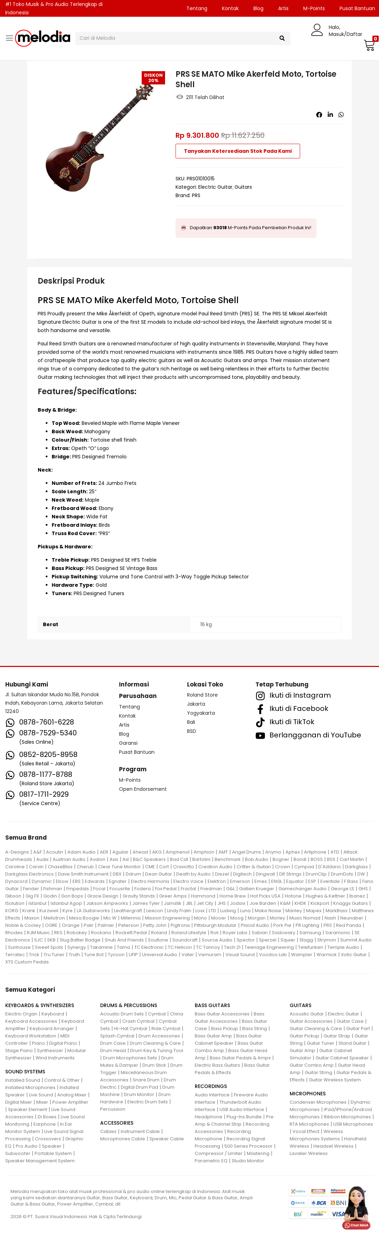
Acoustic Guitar (307, 1014)
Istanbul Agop (66, 903)
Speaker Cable (166, 1138)
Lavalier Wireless (309, 1153)
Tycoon (116, 954)
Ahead (140, 852)
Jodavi (237, 903)
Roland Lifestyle (188, 932)
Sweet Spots (49, 947)
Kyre (67, 910)
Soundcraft (185, 940)
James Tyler (146, 903)
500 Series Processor (248, 1146)
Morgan (257, 918)
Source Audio (217, 940)
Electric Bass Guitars (217, 1065)
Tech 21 (232, 947)
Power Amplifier (70, 1102)
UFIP (133, 954)
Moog (237, 918)
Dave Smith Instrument (83, 874)
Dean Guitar (158, 874)
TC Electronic (149, 947)
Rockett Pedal (131, 932)
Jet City (205, 903)
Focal (99, 888)
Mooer (218, 918)
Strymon (326, 940)
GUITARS (300, 1005)
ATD (334, 852)
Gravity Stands (138, 896)
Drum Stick (154, 1065)
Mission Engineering (167, 918)
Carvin (36, 866)
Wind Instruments (55, 1058)
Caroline (15, 866)
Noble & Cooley (23, 925)
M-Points (314, 8)
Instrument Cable (140, 1131)
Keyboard (53, 1014)
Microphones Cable (122, 1138)
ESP (312, 881)
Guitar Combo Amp (312, 1065)
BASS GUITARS (212, 1005)
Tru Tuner (54, 954)
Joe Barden (263, 903)
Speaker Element (27, 1109)
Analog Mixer (72, 1094)
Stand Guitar (352, 1043)
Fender (31, 888)
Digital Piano (63, 1043)
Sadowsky (283, 932)
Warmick (327, 954)
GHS (363, 888)
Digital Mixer (18, 1102)
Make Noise (268, 910)
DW (361, 874)
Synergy (76, 947)
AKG (157, 852)
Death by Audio (193, 874)
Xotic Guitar (354, 954)
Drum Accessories (159, 1036)
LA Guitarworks (93, 910)
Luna (245, 910)
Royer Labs (235, 932)
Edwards (95, 881)
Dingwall (265, 874)
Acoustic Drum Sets (122, 1014)
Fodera (142, 888)
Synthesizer (50, 1050)
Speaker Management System (40, 1160)
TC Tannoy (208, 947)
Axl (125, 859)
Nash (330, 918)
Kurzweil (48, 910)
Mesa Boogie (84, 918)
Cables (108, 1131)
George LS (342, 888)
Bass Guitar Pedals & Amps (240, 1058)
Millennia (131, 918)
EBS (77, 881)
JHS (221, 903)
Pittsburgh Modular (215, 925)
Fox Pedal (166, 888)
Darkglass (356, 866)
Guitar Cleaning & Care (316, 1028)
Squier (288, 940)
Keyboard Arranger (52, 1028)
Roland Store (202, 694)
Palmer (106, 925)
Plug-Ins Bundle (244, 1116)
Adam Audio (81, 852)
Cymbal (157, 1014)
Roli (214, 932)
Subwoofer (17, 1153)
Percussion (112, 1109)
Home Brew (233, 896)
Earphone (45, 1124)
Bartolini (201, 859)
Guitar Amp (302, 1050)
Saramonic (337, 932)
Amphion (204, 852)
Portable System (53, 1153)
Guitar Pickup (304, 1036)
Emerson (240, 881)
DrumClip (316, 874)
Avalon (97, 859)
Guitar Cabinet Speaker (342, 1058)
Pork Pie (282, 925)
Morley (277, 918)
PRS (196, 195)
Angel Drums (246, 852)
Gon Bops (72, 896)
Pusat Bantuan (137, 752)
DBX (117, 874)
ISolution (14, 903)
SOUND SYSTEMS (25, 1071)
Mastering (258, 1153)
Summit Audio (356, 940)
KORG (11, 910)
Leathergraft (128, 910)
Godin (50, 896)
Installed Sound (22, 1080)
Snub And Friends (124, 940)
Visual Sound (240, 954)
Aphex (292, 852)
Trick (34, 954)
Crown (282, 866)
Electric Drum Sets (147, 1101)
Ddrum (133, 874)
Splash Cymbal (117, 1036)
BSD (191, 731)
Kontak (230, 8)
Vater (187, 954)
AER (104, 852)
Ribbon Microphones (347, 1116)
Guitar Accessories (311, 1021)
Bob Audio (256, 859)
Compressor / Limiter (219, 1153)
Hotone (293, 896)
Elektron (217, 881)
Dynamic (42, 881)
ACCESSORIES (116, 1122)
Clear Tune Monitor (119, 866)
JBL (189, 903)
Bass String (254, 1028)
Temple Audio (343, 947)
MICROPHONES (308, 1093)
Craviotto (183, 866)
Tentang (196, 8)
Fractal (188, 888)
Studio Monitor (248, 1160)
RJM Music (38, 932)
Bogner (281, 859)
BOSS (317, 859)
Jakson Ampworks (107, 903)
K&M (285, 903)
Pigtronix (180, 925)
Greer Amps (173, 896)
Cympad (304, 866)
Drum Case (113, 1043)
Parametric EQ (211, 1160)
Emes (260, 881)
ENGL (276, 881)
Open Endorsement (143, 789)
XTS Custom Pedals (27, 962)
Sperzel (267, 940)
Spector (246, 940)
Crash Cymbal (138, 1021)
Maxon (31, 918)
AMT (223, 852)
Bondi (299, 859)
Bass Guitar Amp (213, 1036)
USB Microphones (353, 1124)
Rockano (101, 932)
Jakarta (196, 703)
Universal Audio (159, 954)
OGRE (51, 925)
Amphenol (178, 852)
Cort (164, 866)
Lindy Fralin (179, 910)
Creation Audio (215, 866)
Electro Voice (188, 881)
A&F (37, 852)
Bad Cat (179, 859)
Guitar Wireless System (335, 1079)
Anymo (273, 852)
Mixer (42, 1102)
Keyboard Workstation (30, 1036)
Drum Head (113, 1050)
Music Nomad (304, 918)
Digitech (242, 874)
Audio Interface (212, 1094)
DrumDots (342, 874)
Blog (258, 8)
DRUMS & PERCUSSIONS (128, 1005)
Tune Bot (94, 954)
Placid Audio (255, 925)
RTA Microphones (309, 1124)
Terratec (15, 954)
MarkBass (337, 910)
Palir (89, 925)
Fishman (52, 888)
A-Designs (17, 852)
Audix (42, 859)
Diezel (222, 874)
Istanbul (37, 903)
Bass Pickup (224, 1028)
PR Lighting (307, 925)
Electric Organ (21, 1014)
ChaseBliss (60, 866)
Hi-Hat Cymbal (130, 1028)
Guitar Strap (337, 1036)
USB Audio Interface (242, 1109)
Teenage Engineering (269, 947)
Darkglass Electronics (29, 874)
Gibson (13, 896)
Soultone (158, 940)
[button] (368, 45)
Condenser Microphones (318, 1102)
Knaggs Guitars (350, 903)
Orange (71, 925)
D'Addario (329, 866)
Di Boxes (47, 1116)
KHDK (300, 903)
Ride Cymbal (165, 1028)
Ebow (62, 881)
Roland (159, 932)
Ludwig (228, 910)
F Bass (351, 881)
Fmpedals (77, 888)
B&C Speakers (149, 859)
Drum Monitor (139, 1094)
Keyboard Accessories (31, 1021)
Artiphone (315, 852)
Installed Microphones (30, 1087)
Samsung (310, 932)
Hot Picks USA (265, 896)
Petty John (154, 925)
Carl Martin (352, 859)
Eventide (330, 881)
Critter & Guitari (254, 866)
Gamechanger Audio (302, 888)
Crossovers (48, 1138)
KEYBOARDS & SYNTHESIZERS (39, 1005)
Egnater (118, 881)
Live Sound (41, 1094)
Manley (293, 910)
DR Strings (290, 874)
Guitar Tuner (320, 1043)
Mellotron (54, 918)
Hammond (203, 896)
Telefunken (310, 947)
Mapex (313, 910)
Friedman (211, 888)
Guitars (243, 186)
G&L (230, 888)
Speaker (51, 1146)
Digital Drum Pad (139, 1087)
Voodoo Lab (273, 954)
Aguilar (120, 852)
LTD (212, 910)
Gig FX (32, 896)
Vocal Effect (305, 1131)
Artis (283, 8)
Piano (38, 1043)
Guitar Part (358, 1028)
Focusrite (120, 888)
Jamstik (172, 903)
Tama (123, 947)
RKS (58, 932)
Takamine (101, 947)
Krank (28, 910)
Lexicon (154, 910)
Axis (114, 859)
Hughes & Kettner (325, 896)
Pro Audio (27, 1146)
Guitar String (318, 1072)
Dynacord (16, 881)
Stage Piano (19, 1050)
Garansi (128, 743)
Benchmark (228, 859)
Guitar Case (350, 1021)
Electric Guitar (215, 186)
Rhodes (14, 932)
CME (150, 866)
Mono (200, 918)
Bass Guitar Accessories (222, 1014)
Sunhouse (19, 947)
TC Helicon (180, 947)
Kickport (320, 903)
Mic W (110, 918)
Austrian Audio (69, 859)
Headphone (208, 1116)
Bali (191, 722)
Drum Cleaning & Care (155, 1043)
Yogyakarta (201, 713)
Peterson (128, 925)
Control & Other (62, 1080)
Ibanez (357, 896)
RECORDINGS (211, 1086)
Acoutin (54, 852)
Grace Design (102, 896)
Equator (295, 881)
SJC (38, 940)
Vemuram (209, 954)
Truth (74, 954)
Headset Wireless (333, 1146)
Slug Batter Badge (80, 940)
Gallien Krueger (256, 888)
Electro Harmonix (150, 881)
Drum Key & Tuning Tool (156, 1050)
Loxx (200, 910)
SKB (51, 940)
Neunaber (351, 918)
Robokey (77, 932)
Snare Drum (146, 1079)
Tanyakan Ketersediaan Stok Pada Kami (238, 151)
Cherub (85, 866)
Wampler (301, 954)
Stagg (306, 940)
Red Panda (348, 925)
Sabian (260, 932)
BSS (331, 859)
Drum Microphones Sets (130, 1058)
